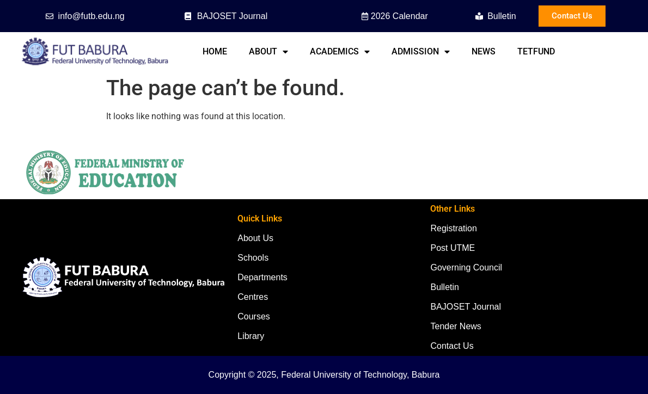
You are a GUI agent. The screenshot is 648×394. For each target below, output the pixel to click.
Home (215, 51)
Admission (421, 51)
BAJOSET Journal (465, 306)
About (268, 51)
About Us (255, 238)
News (484, 51)
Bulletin (444, 287)
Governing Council (466, 267)
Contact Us (451, 345)
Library (250, 336)
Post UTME (452, 248)
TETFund (536, 51)
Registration (453, 228)
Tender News (455, 326)
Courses (253, 316)
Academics (340, 51)
